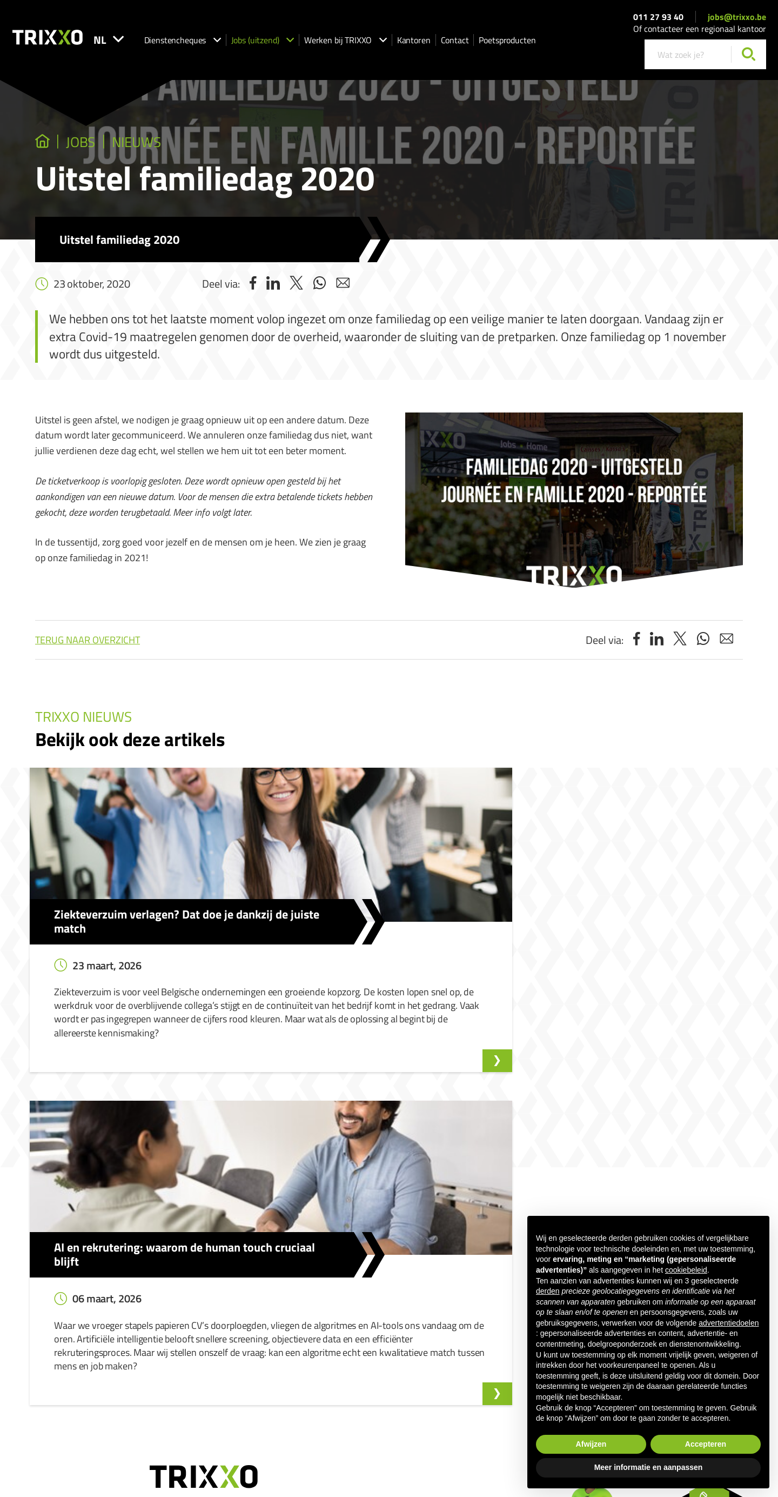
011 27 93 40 (658, 20)
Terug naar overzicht (87, 644)
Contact (493, 44)
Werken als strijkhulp (346, 1318)
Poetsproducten (545, 44)
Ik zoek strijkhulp (339, 1287)
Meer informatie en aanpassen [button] (648, 1467)
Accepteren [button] (705, 1444)
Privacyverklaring (452, 1387)
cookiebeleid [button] (686, 1270)
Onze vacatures (215, 1272)
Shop (321, 1334)
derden (548, 1291)
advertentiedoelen (729, 1323)
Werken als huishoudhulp (353, 1303)
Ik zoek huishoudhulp (346, 1272)
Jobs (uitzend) (300, 44)
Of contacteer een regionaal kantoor (699, 32)
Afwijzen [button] (591, 1444)
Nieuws (165, 144)
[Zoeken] (748, 59)
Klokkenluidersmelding (483, 1256)
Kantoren (451, 44)
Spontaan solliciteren (224, 1287)
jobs (94, 144)
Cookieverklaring (511, 1387)
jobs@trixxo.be (737, 20)
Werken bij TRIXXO (383, 44)
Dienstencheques (220, 44)
